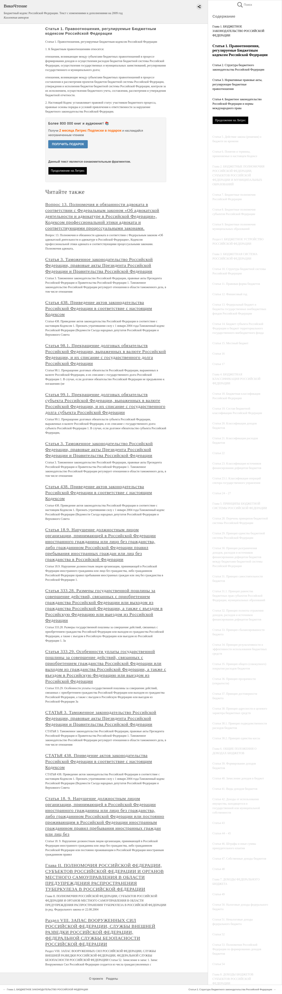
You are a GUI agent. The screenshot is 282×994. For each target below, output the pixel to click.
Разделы (112, 978)
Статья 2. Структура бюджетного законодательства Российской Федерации (230, 989)
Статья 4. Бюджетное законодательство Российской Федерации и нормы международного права (237, 104)
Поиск (244, 4)
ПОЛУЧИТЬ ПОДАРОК (68, 144)
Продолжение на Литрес (230, 120)
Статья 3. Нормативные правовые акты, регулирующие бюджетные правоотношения (237, 84)
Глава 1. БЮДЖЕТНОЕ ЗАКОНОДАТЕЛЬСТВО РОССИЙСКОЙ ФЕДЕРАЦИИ (238, 31)
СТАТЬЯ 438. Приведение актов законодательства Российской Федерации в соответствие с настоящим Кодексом (98, 761)
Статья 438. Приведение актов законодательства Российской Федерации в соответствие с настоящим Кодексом (98, 308)
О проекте (96, 978)
